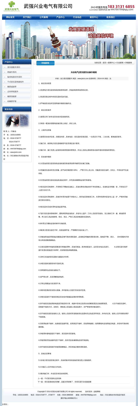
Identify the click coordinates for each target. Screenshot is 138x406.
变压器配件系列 (13, 67)
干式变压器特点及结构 (52, 378)
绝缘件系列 (11, 72)
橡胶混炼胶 (11, 96)
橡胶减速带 (11, 87)
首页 (104, 63)
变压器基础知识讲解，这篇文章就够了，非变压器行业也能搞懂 (67, 382)
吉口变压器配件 (66, 79)
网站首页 (115, 2)
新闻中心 (111, 63)
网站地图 (124, 2)
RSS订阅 (132, 2)
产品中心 (60, 17)
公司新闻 (44, 17)
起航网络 (97, 392)
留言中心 (94, 17)
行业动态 (77, 17)
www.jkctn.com (83, 79)
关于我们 (27, 17)
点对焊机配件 (12, 91)
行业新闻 (120, 63)
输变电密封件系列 (14, 77)
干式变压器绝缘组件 (15, 82)
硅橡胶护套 (11, 101)
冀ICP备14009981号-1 (69, 398)
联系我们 (110, 17)
